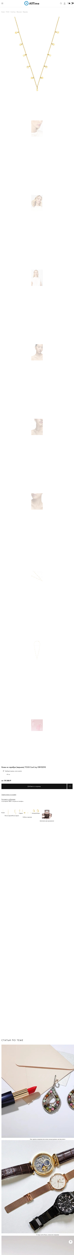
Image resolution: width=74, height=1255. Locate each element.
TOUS (7, 12)
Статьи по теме (12, 1040)
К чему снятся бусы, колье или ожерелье (48, 1235)
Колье (3, 12)
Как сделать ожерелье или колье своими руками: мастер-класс (47, 1139)
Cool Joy (13, 12)
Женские (19, 12)
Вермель (25, 12)
